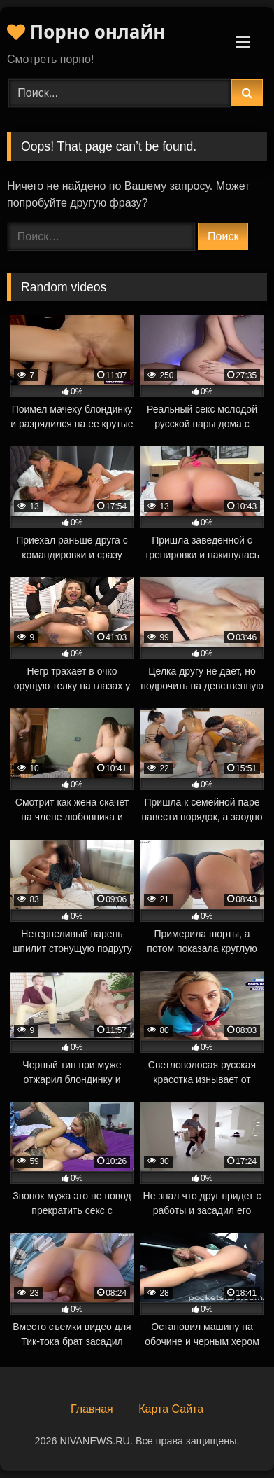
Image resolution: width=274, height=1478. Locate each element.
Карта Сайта (170, 1409)
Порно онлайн (86, 31)
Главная (92, 1409)
